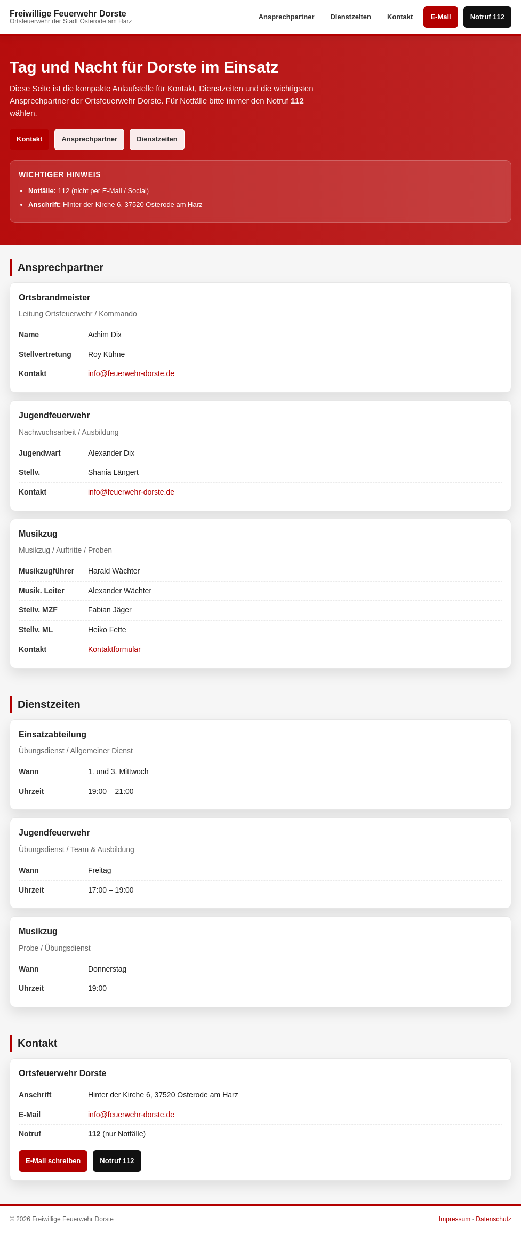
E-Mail (440, 17)
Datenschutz (493, 1219)
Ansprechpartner (287, 17)
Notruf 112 (487, 17)
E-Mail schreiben (53, 1161)
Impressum (454, 1219)
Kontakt (400, 17)
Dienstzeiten (350, 17)
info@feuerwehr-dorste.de (131, 373)
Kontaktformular (114, 649)
